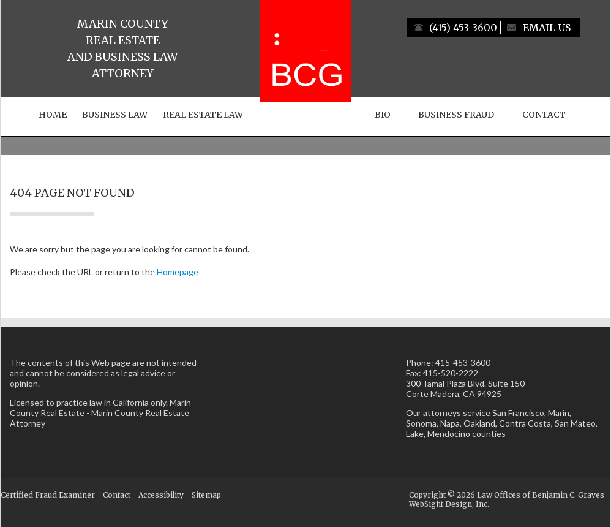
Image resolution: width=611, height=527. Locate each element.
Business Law (115, 114)
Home (53, 114)
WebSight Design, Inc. (449, 504)
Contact (544, 114)
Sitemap (206, 494)
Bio (383, 114)
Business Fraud (456, 114)
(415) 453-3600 (463, 27)
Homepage (177, 272)
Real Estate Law (203, 114)
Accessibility (161, 494)
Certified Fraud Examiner (48, 494)
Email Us (547, 27)
